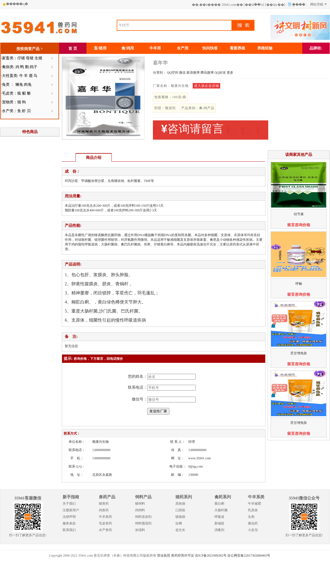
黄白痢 (219, 503)
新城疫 (219, 523)
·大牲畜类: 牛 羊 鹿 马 (19, 76)
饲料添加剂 (143, 517)
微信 (182, 72)
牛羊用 (155, 48)
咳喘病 (180, 517)
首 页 (72, 48)
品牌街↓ (316, 48)
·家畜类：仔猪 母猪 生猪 (21, 58)
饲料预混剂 (143, 523)
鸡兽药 (104, 510)
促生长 (180, 530)
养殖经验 (265, 48)
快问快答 (210, 48)
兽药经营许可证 (182, 555)
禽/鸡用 (127, 48)
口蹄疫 (180, 510)
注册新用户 (71, 510)
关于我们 (69, 503)
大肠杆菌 (221, 510)
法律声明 (69, 517)
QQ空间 (172, 72)
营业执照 (163, 555)
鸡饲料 (140, 510)
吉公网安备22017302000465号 (248, 555)
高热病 (180, 503)
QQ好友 (220, 72)
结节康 (299, 214)
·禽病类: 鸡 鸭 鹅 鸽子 (19, 67)
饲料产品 (143, 497)
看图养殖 (237, 48)
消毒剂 (219, 530)
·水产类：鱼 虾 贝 (16, 111)
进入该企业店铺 (206, 86)
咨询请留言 (192, 129)
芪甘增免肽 (298, 353)
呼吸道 (219, 517)
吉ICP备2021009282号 (210, 555)
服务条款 (69, 523)
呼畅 (298, 284)
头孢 (251, 517)
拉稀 (178, 523)
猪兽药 (104, 503)
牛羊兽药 (105, 517)
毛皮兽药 (105, 523)
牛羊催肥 (254, 503)
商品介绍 (93, 158)
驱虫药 (253, 523)
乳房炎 (253, 510)
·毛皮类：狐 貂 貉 (16, 93)
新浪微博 (193, 72)
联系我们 (69, 530)
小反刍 (253, 530)
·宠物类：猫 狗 (13, 102)
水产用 (182, 48)
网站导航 (318, 4)
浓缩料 (140, 530)
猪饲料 (140, 503)
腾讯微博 (207, 72)
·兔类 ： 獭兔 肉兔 (16, 84)
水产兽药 (105, 530)
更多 (230, 72)
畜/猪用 (100, 48)
